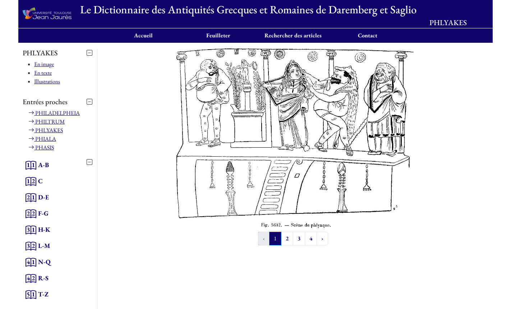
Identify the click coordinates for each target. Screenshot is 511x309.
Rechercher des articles (293, 35)
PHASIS (41, 147)
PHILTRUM (46, 121)
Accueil (143, 35)
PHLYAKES (45, 130)
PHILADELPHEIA (54, 113)
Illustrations (47, 81)
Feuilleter (218, 35)
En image (44, 64)
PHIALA (42, 139)
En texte (43, 73)
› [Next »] (322, 238)
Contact (367, 35)
